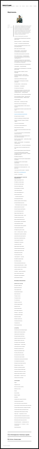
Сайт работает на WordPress (6, 445)
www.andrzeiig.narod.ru (22, 172)
